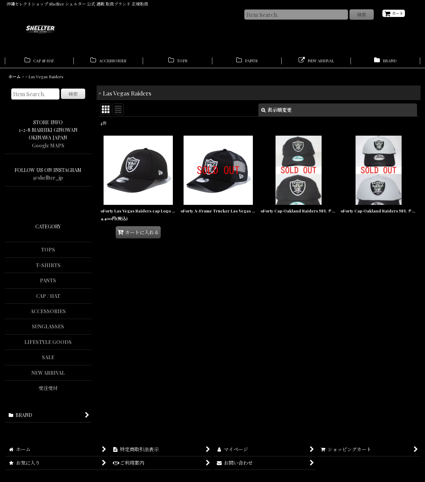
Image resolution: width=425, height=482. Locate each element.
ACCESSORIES (48, 313)
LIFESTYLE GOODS (48, 344)
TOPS (48, 251)
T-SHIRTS (48, 267)
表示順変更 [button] (276, 112)
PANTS (48, 282)
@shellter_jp (48, 180)
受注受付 (48, 390)
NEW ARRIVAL (48, 375)
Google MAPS (48, 147)
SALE (48, 359)
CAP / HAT (48, 298)
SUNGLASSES (48, 329)
